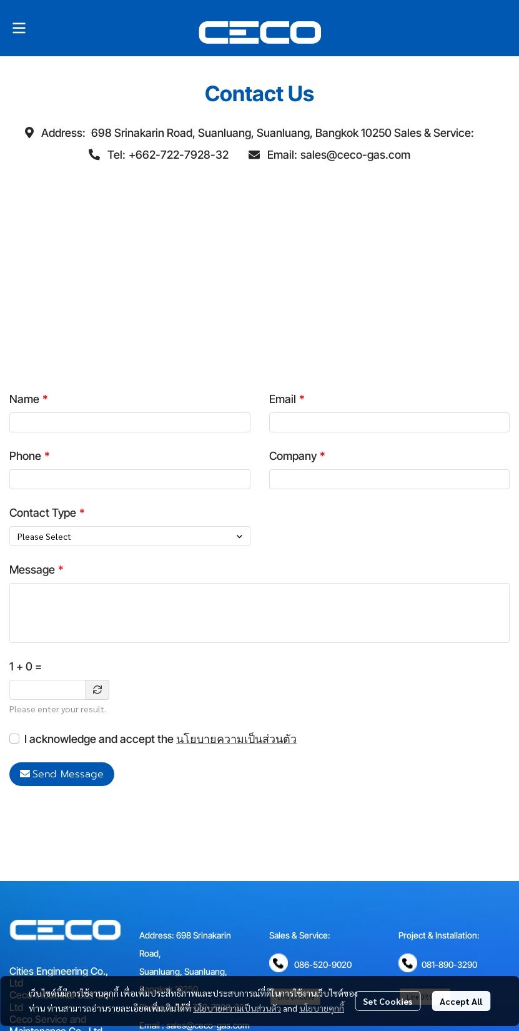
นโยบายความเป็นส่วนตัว (236, 738)
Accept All (461, 1001)
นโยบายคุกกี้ (321, 1008)
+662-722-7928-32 (179, 154)
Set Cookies (387, 1001)
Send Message (62, 774)
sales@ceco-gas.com (355, 154)
